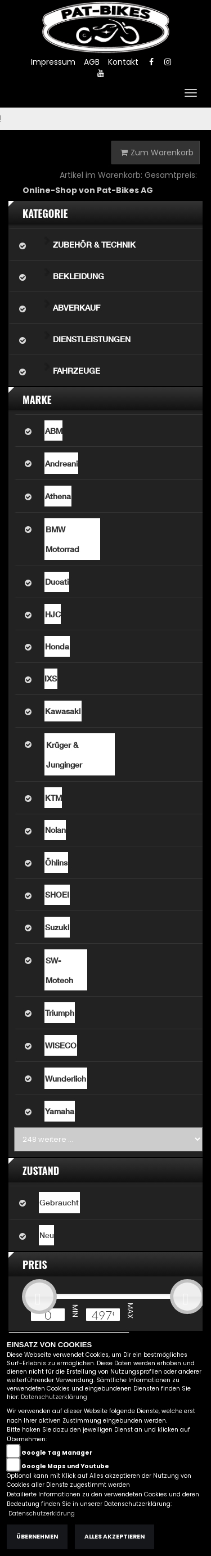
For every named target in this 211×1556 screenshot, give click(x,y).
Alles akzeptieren (114, 1536)
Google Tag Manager (56, 1453)
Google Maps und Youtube (65, 1466)
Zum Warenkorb (157, 152)
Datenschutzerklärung (54, 1397)
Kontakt (123, 62)
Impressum (53, 62)
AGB (92, 62)
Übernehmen (37, 1536)
